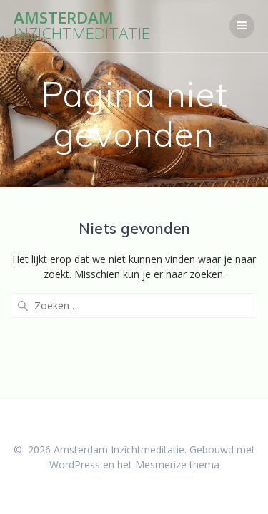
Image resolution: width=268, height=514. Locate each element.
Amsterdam (82, 26)
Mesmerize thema (177, 464)
